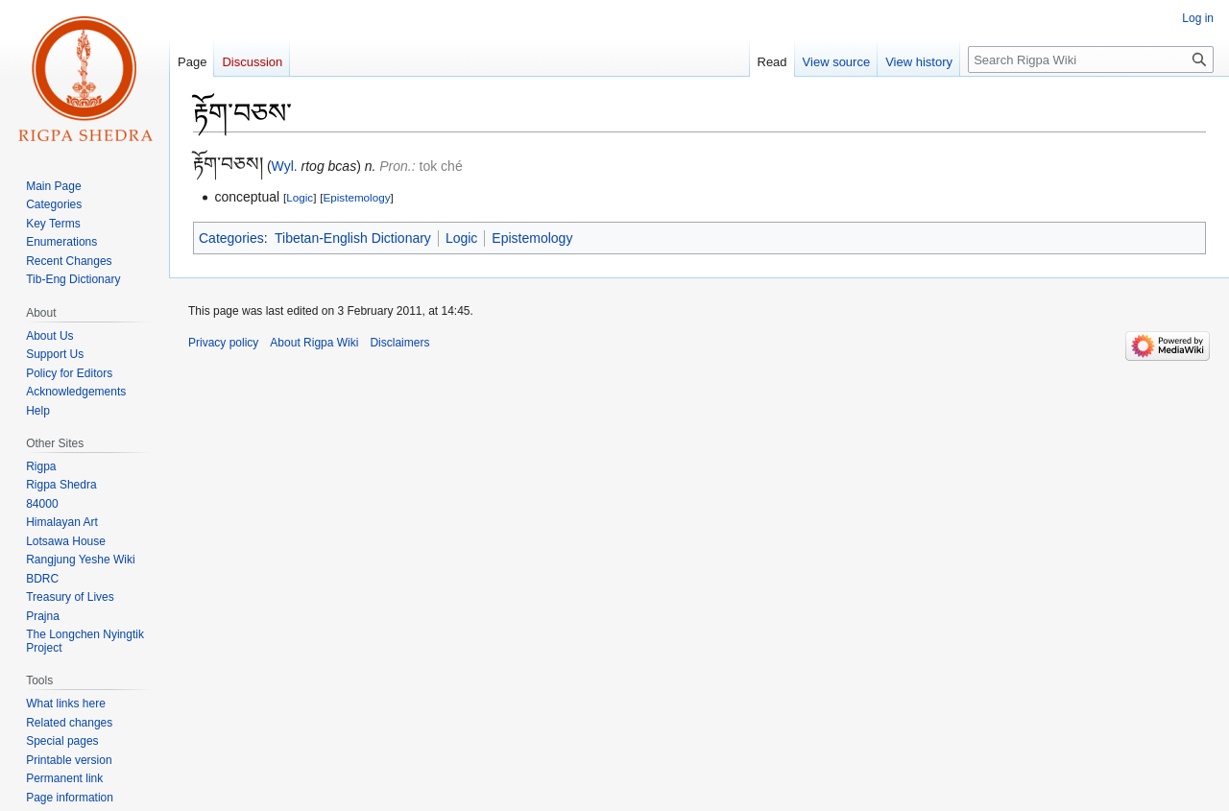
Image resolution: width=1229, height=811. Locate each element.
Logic (299, 197)
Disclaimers (399, 342)
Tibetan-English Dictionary (353, 238)
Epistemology (357, 197)
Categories (231, 238)
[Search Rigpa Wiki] (1091, 59)
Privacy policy (223, 342)
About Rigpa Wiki (314, 342)
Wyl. (285, 166)
